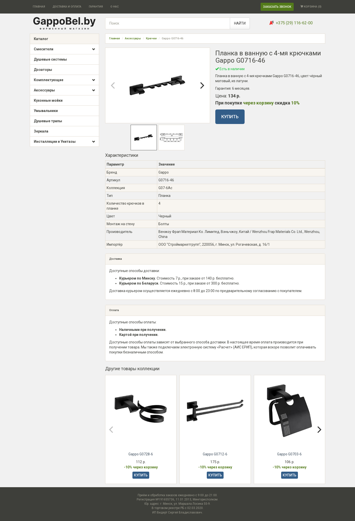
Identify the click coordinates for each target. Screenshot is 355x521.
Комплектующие (64, 80)
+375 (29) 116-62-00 (294, 23)
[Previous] (113, 85)
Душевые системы (50, 59)
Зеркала (41, 131)
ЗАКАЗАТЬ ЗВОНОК (277, 7)
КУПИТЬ (230, 116)
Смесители (64, 49)
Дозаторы (43, 70)
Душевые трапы (48, 121)
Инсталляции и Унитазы (64, 141)
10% (295, 102)
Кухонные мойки (48, 100)
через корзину (258, 102)
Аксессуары (64, 90)
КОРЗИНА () (310, 6)
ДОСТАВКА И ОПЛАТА (67, 6)
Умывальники (46, 111)
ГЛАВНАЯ (39, 6)
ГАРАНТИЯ (96, 6)
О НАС (114, 6)
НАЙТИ (240, 23)
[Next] (201, 85)
